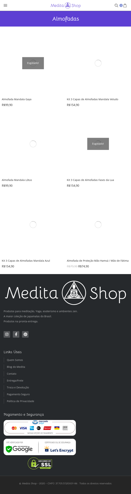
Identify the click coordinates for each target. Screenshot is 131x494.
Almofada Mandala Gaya (16, 99)
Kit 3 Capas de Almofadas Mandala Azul (26, 260)
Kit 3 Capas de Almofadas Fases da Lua (90, 180)
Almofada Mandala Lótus (17, 180)
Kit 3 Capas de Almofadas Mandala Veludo (92, 99)
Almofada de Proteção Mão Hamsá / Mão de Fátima (98, 260)
